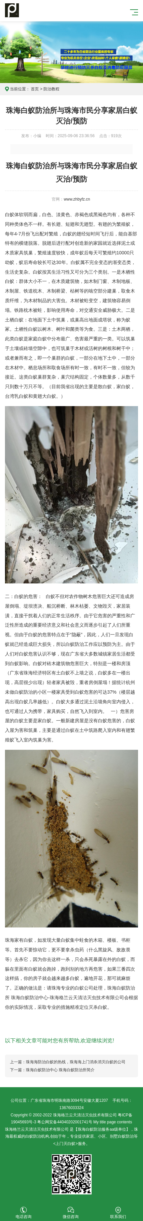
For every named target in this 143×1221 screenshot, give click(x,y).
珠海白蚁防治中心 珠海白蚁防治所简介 (60, 1070)
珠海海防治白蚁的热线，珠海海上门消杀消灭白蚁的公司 (75, 1062)
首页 (35, 89)
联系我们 (117, 1213)
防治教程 (51, 89)
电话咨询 (23, 1213)
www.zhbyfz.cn (77, 199)
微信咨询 (70, 1213)
